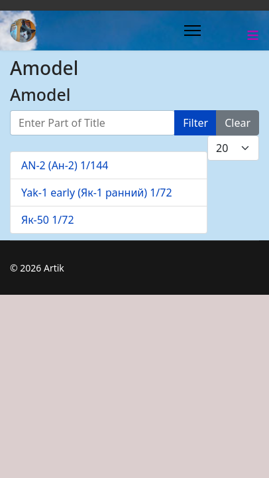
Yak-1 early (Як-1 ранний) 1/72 (96, 192)
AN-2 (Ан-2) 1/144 (65, 165)
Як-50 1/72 (47, 219)
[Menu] (192, 30)
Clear (237, 123)
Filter (195, 123)
